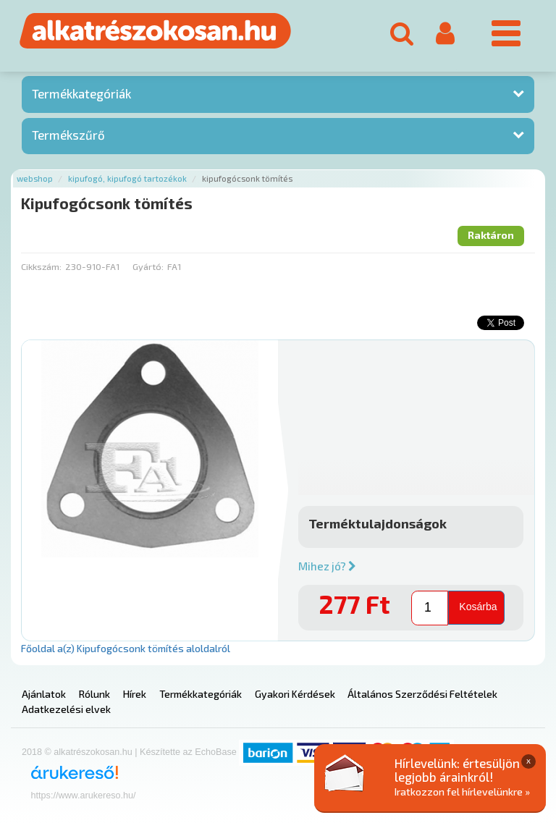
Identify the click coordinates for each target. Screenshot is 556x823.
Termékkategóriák (81, 93)
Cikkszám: (41, 266)
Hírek (134, 694)
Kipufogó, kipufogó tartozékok (127, 178)
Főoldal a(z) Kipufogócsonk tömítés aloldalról (125, 648)
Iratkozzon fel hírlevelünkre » (462, 791)
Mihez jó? (327, 566)
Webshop (35, 178)
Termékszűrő (68, 134)
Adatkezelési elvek (66, 709)
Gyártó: (148, 266)
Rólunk (94, 694)
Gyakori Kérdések (295, 694)
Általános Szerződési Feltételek (422, 694)
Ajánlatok (44, 694)
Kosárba (478, 606)
